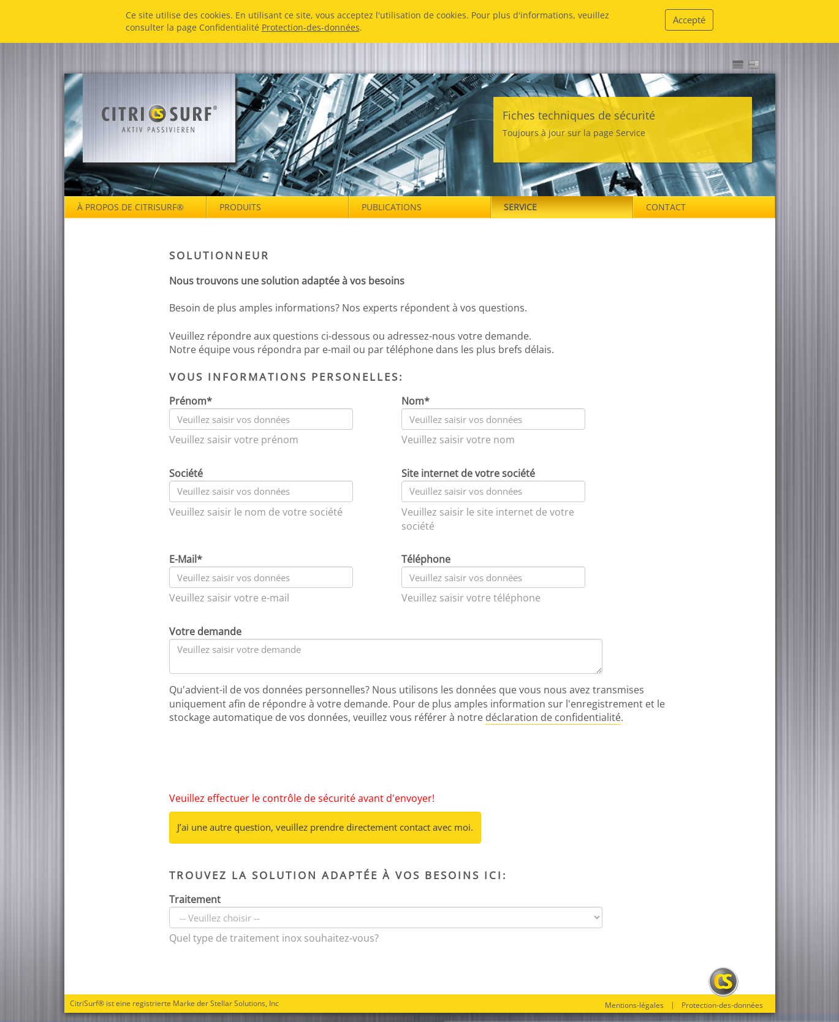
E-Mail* (185, 559)
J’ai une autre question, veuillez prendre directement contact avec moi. (325, 827)
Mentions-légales (634, 1005)
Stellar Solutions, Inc (244, 1003)
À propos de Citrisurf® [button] (130, 207)
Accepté (689, 19)
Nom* (415, 401)
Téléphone (425, 559)
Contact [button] (666, 207)
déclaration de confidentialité (553, 717)
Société (186, 473)
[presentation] (262, 761)
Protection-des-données (311, 27)
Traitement (195, 899)
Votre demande (205, 631)
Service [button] (520, 207)
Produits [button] (240, 207)
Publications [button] (392, 207)
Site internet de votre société (468, 473)
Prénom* (190, 401)
